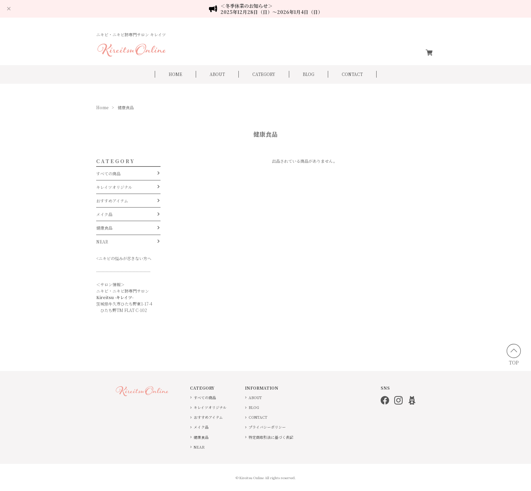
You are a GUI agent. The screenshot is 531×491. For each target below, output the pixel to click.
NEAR (102, 241)
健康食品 (104, 228)
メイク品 (104, 214)
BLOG (308, 74)
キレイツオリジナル (114, 187)
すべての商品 (108, 173)
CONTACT (352, 74)
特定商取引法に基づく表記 (271, 436)
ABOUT (217, 74)
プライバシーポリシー (267, 427)
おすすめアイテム (112, 200)
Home (102, 107)
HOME (175, 74)
